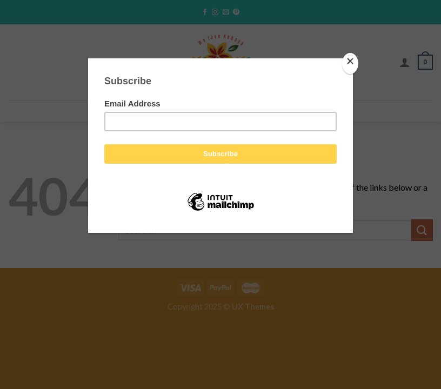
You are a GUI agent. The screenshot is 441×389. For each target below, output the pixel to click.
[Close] (350, 63)
